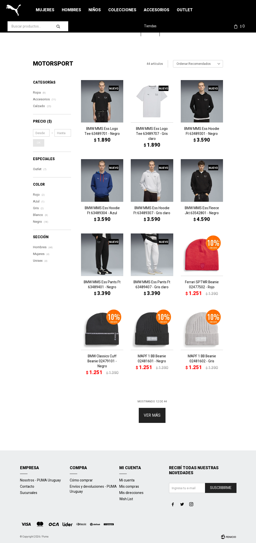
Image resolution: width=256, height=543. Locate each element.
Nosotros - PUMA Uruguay (40, 480)
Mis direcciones (131, 492)
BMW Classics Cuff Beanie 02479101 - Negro (102, 361)
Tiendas (153, 26)
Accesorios (156, 10)
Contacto (27, 486)
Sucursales (28, 492)
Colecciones (122, 10)
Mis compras (129, 486)
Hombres (71, 10)
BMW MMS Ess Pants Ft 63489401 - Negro (102, 285)
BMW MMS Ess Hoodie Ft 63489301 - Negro (201, 131)
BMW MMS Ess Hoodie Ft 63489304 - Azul (102, 211)
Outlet (185, 10)
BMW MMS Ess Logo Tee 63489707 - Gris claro (152, 133)
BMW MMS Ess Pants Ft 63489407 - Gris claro (152, 285)
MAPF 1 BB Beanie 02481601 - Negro (152, 359)
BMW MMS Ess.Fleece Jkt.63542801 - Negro (202, 211)
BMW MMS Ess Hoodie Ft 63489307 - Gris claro (152, 211)
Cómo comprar (81, 480)
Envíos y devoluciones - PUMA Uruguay (93, 489)
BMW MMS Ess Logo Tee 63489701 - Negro (102, 131)
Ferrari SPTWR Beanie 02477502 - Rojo (202, 285)
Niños (94, 10)
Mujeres (45, 10)
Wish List (126, 499)
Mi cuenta (126, 480)
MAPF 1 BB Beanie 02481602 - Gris (202, 359)
